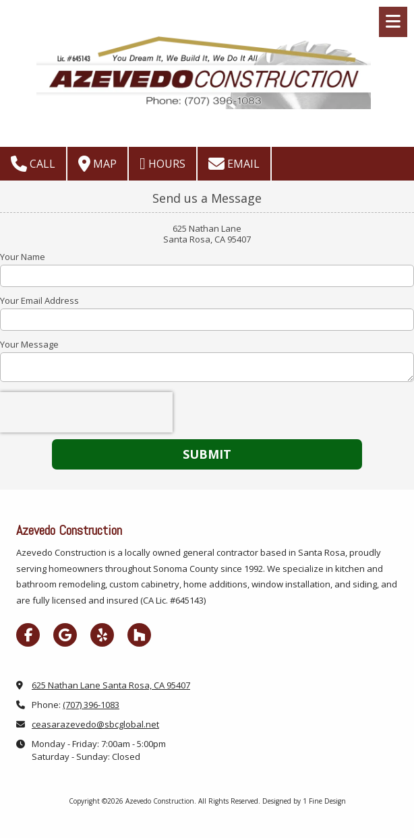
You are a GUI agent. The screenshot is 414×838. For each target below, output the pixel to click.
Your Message (29, 344)
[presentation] (86, 412)
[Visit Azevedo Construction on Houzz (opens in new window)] (139, 635)
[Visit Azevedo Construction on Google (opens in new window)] (65, 635)
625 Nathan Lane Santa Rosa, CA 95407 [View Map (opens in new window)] (111, 685)
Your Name (22, 256)
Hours (162, 164)
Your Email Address (39, 300)
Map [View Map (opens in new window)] (97, 164)
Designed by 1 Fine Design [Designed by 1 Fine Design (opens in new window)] (304, 801)
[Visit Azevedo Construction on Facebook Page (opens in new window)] (28, 635)
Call (33, 164)
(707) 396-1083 (91, 705)
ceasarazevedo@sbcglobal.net (95, 724)
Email (234, 164)
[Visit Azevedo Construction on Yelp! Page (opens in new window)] (102, 635)
